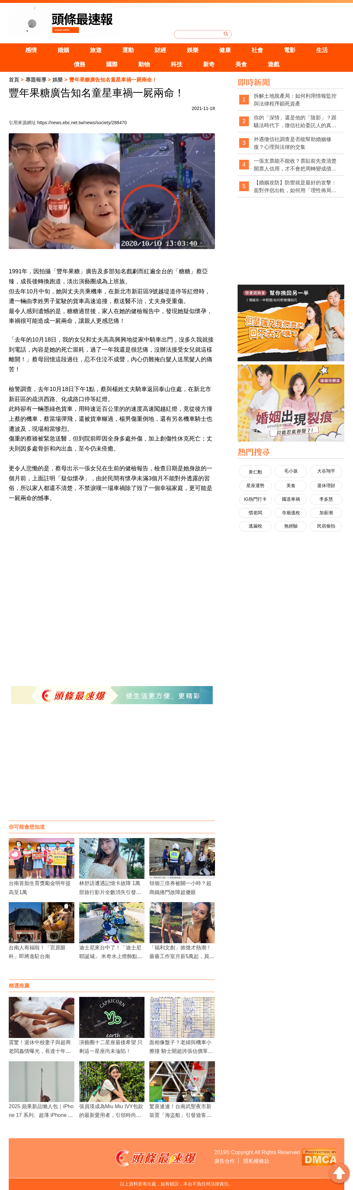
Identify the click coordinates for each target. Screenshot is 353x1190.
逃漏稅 (255, 526)
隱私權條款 (256, 1161)
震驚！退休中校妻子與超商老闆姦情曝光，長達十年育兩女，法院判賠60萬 (40, 1051)
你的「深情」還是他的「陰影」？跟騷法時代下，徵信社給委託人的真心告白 (295, 122)
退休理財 (326, 485)
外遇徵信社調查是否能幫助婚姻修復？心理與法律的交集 (292, 143)
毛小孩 (291, 471)
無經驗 (291, 526)
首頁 (14, 79)
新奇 (209, 64)
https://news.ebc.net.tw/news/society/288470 (82, 122)
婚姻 (63, 50)
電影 (289, 50)
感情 (31, 50)
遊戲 (273, 64)
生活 (322, 50)
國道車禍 (291, 499)
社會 (257, 50)
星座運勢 (255, 485)
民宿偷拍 (326, 526)
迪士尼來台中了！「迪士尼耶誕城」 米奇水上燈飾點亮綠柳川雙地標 (111, 956)
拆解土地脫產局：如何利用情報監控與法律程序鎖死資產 (295, 99)
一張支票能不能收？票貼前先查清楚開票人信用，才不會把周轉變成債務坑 (295, 165)
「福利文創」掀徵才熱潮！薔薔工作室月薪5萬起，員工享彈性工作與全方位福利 (181, 956)
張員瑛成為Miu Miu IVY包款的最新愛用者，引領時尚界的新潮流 (111, 1115)
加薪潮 (326, 512)
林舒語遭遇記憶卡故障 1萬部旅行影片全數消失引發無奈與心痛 (110, 891)
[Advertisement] (112, 769)
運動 (128, 50)
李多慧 (326, 499)
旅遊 (96, 50)
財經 (160, 50)
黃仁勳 (255, 472)
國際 (112, 64)
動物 (144, 64)
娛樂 (192, 50)
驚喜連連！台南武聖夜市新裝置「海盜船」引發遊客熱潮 (180, 1115)
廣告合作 (224, 1161)
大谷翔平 (326, 471)
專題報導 (36, 79)
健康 (225, 50)
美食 (241, 64)
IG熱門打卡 (255, 499)
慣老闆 (255, 512)
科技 (176, 64)
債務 (79, 64)
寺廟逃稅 (291, 512)
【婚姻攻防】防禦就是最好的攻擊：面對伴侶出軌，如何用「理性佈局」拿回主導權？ (295, 187)
